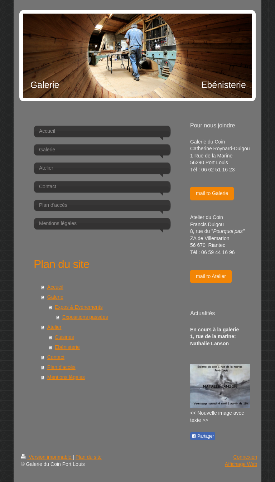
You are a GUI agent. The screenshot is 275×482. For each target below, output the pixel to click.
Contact (55, 357)
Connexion (245, 457)
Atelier (54, 327)
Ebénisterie (67, 347)
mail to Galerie (212, 193)
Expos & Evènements (79, 307)
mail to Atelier (211, 276)
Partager (203, 436)
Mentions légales (66, 377)
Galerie (55, 297)
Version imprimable (47, 457)
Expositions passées (85, 317)
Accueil (55, 287)
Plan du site (89, 457)
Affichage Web (241, 464)
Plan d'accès (61, 367)
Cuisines (64, 337)
